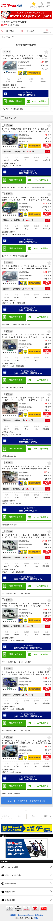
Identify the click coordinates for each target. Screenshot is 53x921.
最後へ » (47, 816)
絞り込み (30, 31)
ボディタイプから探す (11, 875)
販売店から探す (9, 883)
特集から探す (8, 892)
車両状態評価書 (34, 73)
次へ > (34, 816)
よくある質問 (8, 900)
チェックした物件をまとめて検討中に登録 (26, 801)
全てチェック (8, 118)
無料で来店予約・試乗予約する (28, 372)
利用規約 (13, 915)
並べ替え (10, 31)
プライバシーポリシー (25, 915)
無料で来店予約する (26, 93)
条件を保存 (47, 31)
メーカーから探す (9, 867)
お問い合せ (39, 915)
